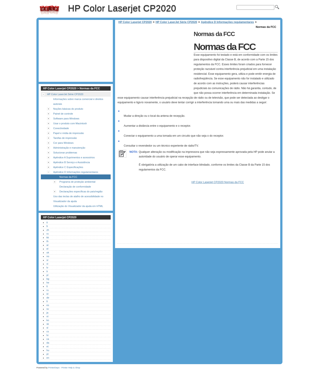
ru (47, 290)
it (47, 222)
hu (47, 350)
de (47, 297)
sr (47, 260)
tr (47, 271)
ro (47, 233)
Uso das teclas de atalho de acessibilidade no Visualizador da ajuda (78, 199)
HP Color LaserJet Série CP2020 (176, 22)
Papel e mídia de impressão (68, 133)
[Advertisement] (154, 60)
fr (47, 226)
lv (47, 267)
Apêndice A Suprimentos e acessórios (74, 157)
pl (47, 275)
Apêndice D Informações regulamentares (227, 22)
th (47, 241)
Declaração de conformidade (75, 186)
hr (47, 335)
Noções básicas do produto (68, 108)
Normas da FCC (68, 177)
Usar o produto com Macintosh (70, 123)
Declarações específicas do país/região (80, 191)
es (47, 305)
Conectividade (61, 128)
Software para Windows (66, 118)
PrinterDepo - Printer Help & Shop (64, 367)
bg (47, 278)
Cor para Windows (63, 143)
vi (47, 263)
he (47, 282)
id (47, 294)
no (47, 256)
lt (47, 286)
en (47, 357)
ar (47, 245)
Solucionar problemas (65, 152)
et (47, 346)
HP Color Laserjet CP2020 (49, 10)
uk (47, 252)
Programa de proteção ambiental (77, 181)
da (47, 342)
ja (47, 312)
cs (47, 331)
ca (47, 339)
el (47, 248)
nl (47, 316)
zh (47, 230)
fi (47, 301)
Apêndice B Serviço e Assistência (71, 162)
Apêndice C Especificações (68, 167)
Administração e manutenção (69, 147)
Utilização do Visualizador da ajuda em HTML (78, 206)
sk (47, 324)
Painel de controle (63, 113)
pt (47, 354)
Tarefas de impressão (65, 138)
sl (47, 327)
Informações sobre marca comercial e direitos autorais (78, 101)
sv (47, 309)
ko (47, 320)
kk (47, 237)
